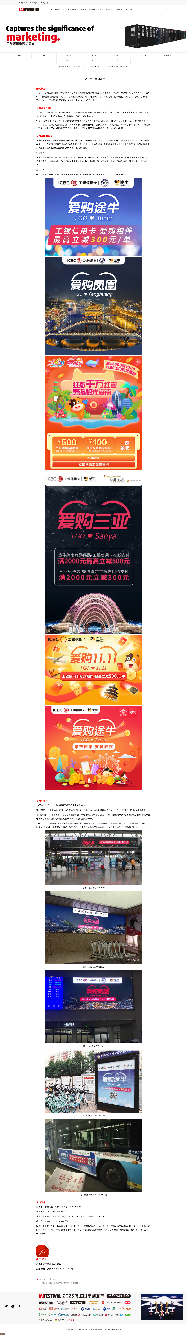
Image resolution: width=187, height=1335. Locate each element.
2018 (93, 61)
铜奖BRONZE (96, 66)
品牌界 (120, 9)
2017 (118, 61)
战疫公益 (168, 55)
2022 (93, 55)
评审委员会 (60, 9)
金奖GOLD (63, 66)
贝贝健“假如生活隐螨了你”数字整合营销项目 (60, 1283)
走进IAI (49, 9)
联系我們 (34, 3)
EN (166, 9)
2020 (143, 55)
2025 (18, 55)
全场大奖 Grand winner (118, 66)
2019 (68, 61)
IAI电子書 (23, 3)
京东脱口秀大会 (48, 1279)
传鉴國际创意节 (96, 9)
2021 (118, 55)
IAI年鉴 (128, 9)
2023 (68, 55)
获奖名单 (83, 9)
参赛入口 (44, 3)
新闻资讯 (110, 9)
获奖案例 (72, 9)
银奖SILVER (78, 66)
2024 (43, 55)
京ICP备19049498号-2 (113, 1329)
